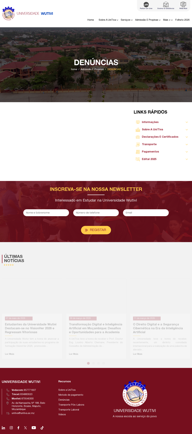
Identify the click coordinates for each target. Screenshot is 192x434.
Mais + (166, 20)
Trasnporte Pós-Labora (71, 405)
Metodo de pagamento (70, 395)
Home (90, 20)
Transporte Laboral (68, 410)
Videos (62, 415)
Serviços (125, 20)
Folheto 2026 (182, 20)
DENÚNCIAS (114, 69)
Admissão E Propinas (146, 20)
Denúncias (64, 400)
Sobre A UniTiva (107, 20)
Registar (98, 230)
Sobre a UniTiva (66, 390)
